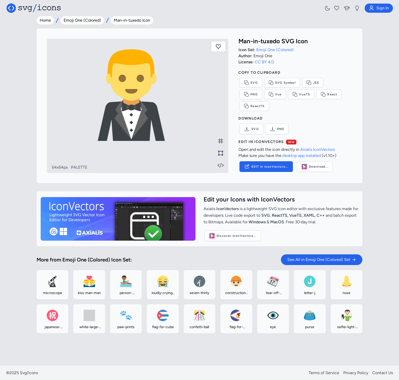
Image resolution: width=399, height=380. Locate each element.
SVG (251, 82)
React (329, 94)
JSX (312, 82)
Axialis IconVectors (317, 149)
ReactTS (254, 106)
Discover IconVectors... (233, 236)
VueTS (301, 94)
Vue (275, 94)
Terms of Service (324, 372)
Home (45, 20)
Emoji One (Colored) (82, 20)
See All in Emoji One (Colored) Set (321, 259)
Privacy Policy (355, 372)
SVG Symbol (282, 82)
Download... (315, 167)
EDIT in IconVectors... (266, 167)
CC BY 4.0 (264, 62)
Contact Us (382, 372)
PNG (251, 94)
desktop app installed (301, 155)
